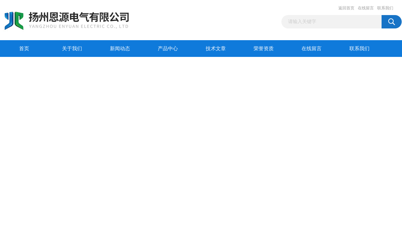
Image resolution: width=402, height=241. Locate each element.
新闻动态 (120, 48)
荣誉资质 (264, 48)
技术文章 (216, 48)
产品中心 (168, 48)
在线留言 (366, 8)
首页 (24, 48)
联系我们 (385, 8)
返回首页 (346, 8)
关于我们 (72, 48)
